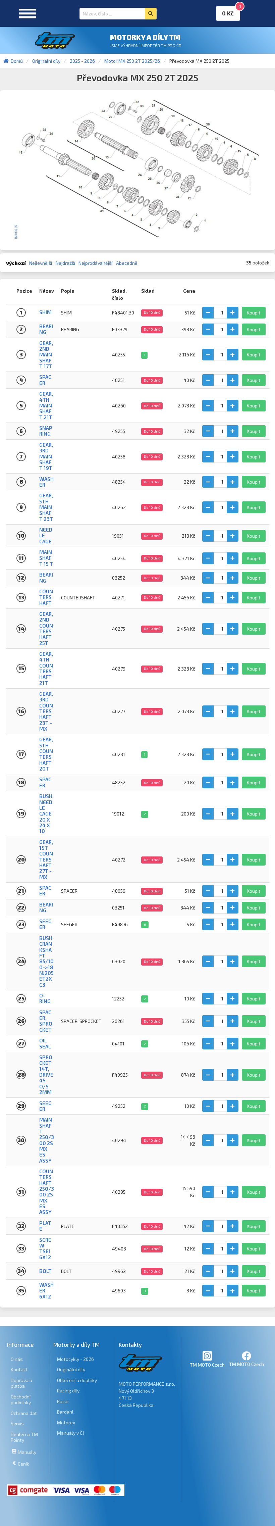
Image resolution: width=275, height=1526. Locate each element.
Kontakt (19, 1369)
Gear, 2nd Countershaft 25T (46, 628)
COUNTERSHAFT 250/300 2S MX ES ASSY (46, 1191)
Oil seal (45, 1043)
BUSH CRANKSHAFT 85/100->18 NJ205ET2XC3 (46, 961)
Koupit (254, 312)
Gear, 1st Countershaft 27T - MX (46, 859)
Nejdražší (65, 263)
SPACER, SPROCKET (45, 1021)
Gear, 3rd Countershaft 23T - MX (46, 711)
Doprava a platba (21, 1383)
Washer (46, 482)
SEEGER (45, 924)
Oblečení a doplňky (77, 1380)
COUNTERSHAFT (46, 597)
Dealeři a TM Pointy (24, 1437)
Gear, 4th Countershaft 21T (46, 668)
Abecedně (127, 263)
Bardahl (65, 1412)
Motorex (66, 1422)
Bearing (46, 577)
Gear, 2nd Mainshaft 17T (46, 354)
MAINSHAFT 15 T (46, 558)
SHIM (45, 312)
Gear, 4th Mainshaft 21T (46, 405)
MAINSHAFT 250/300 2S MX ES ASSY (46, 1140)
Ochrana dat (24, 1413)
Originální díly (71, 1369)
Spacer (45, 380)
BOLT (45, 1271)
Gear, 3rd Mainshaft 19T (46, 456)
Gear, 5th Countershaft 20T (46, 754)
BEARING (46, 329)
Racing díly (68, 1390)
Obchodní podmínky (21, 1400)
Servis (17, 1423)
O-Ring (45, 998)
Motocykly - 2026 (75, 1359)
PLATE (45, 1226)
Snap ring (45, 431)
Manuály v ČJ (70, 1433)
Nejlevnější (40, 263)
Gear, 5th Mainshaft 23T (46, 507)
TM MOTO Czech (207, 1359)
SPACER (45, 890)
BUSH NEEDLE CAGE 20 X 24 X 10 (45, 813)
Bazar (63, 1401)
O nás (17, 1359)
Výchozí (16, 263)
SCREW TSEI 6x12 (45, 1248)
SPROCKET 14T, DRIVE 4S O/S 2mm (46, 1074)
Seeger (45, 1106)
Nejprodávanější (95, 263)
